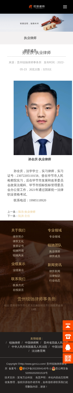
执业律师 (30, 38)
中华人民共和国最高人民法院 (29, 346)
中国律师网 (32, 342)
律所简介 (18, 236)
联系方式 (18, 285)
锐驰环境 (18, 250)
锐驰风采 (18, 255)
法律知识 (54, 275)
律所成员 (30, 50)
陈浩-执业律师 (27, 211)
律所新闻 (54, 271)
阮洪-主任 (24, 215)
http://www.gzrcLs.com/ (33, 363)
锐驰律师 (14, 342)
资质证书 (18, 245)
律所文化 (18, 241)
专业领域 (54, 236)
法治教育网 (38, 350)
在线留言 (18, 289)
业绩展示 (18, 270)
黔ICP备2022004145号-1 (37, 368)
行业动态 (54, 280)
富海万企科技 (25, 377)
